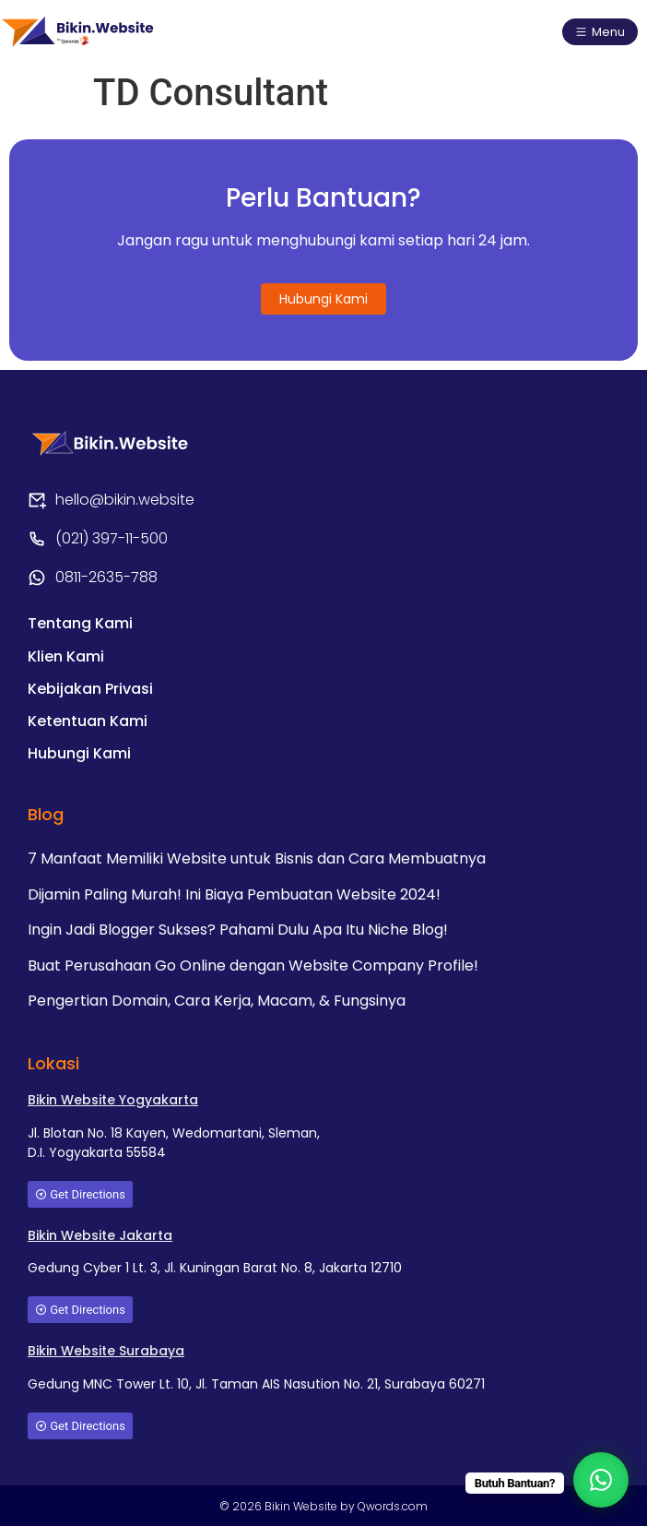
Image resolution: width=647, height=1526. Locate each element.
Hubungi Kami (79, 753)
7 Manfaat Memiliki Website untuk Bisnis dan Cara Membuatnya (257, 858)
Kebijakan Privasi (90, 688)
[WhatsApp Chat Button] (601, 1480)
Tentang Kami (80, 623)
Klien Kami (66, 656)
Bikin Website (302, 1506)
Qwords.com (393, 1506)
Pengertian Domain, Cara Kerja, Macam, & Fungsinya (217, 1000)
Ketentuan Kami (87, 721)
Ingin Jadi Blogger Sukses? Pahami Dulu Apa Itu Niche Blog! (238, 929)
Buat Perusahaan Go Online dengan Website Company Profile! (253, 965)
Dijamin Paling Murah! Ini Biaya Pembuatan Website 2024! (234, 894)
